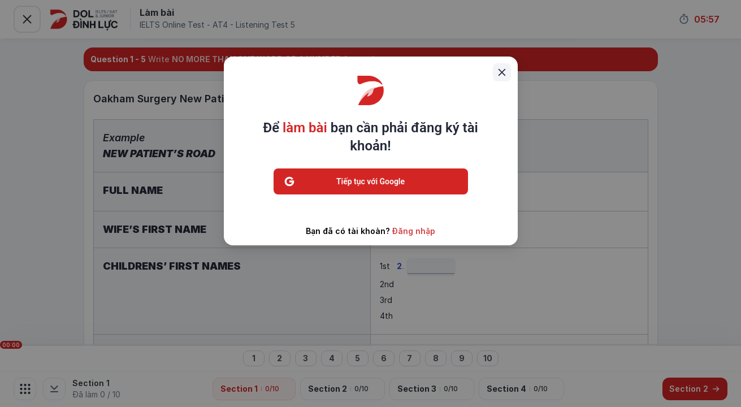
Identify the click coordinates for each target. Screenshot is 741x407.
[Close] (502, 72)
